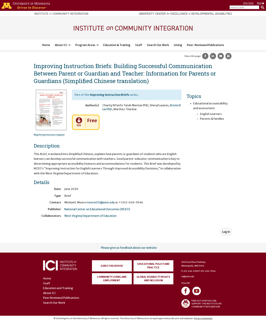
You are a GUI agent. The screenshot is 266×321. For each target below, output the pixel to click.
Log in (226, 231)
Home (46, 45)
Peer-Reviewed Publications (205, 45)
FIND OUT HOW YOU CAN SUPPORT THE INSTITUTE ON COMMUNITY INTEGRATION (201, 303)
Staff (138, 45)
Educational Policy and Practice (153, 265)
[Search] (261, 7)
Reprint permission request (49, 134)
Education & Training (116, 45)
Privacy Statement (203, 318)
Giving (178, 45)
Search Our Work (158, 45)
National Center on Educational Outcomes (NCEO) (97, 209)
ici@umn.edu (187, 276)
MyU (260, 3)
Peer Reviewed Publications (61, 297)
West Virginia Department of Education (90, 215)
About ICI (61, 45)
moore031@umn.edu (101, 202)
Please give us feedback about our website (129, 247)
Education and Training (58, 288)
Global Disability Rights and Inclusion (153, 278)
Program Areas (85, 45)
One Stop (248, 3)
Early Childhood (112, 265)
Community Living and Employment (112, 278)
